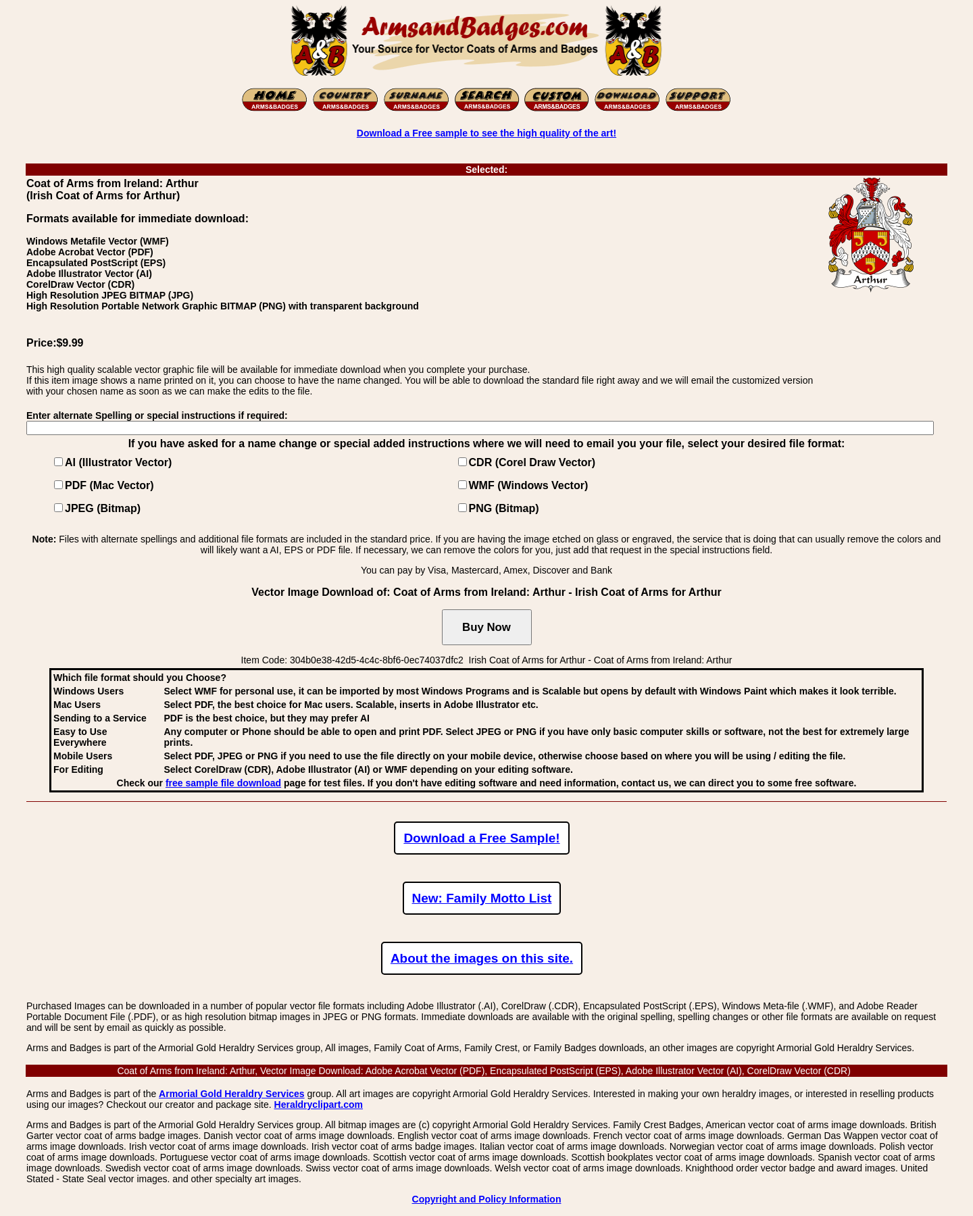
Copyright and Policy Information (487, 1199)
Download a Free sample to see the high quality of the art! (486, 133)
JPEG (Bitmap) (103, 508)
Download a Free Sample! (481, 838)
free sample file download (223, 783)
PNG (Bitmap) (504, 508)
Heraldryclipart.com (319, 1104)
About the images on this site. (482, 958)
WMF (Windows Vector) (529, 485)
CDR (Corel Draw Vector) (532, 462)
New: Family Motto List (482, 898)
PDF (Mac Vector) (109, 485)
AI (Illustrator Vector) (118, 462)
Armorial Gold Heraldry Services (232, 1093)
